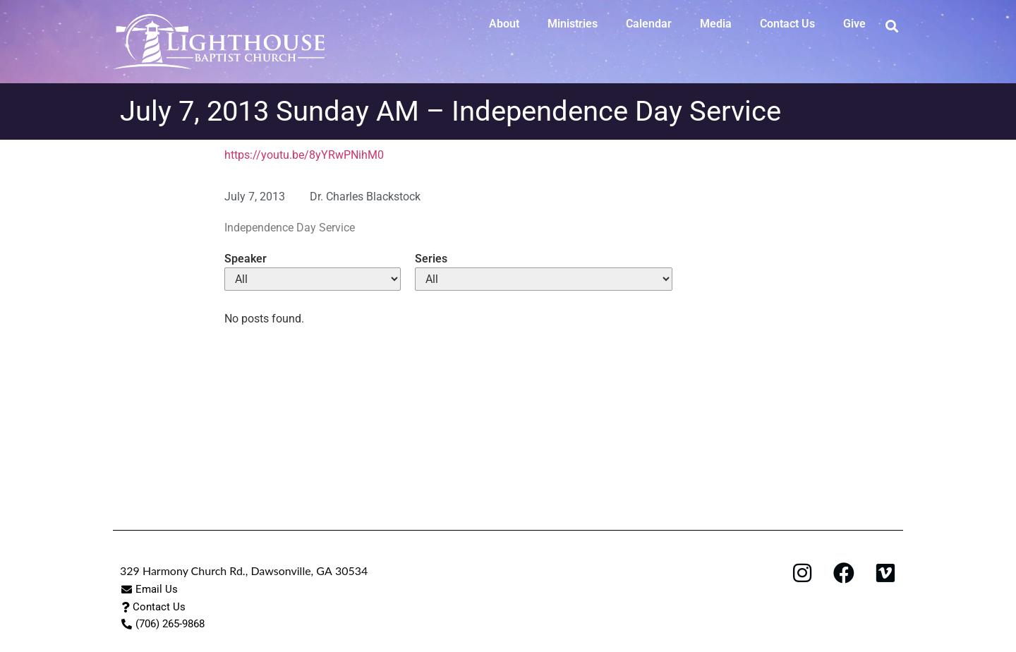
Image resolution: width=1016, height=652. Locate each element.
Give (854, 23)
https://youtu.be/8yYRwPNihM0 (304, 155)
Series (431, 259)
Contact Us (787, 23)
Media (716, 23)
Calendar (649, 23)
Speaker (245, 259)
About (504, 23)
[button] (891, 25)
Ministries (573, 23)
